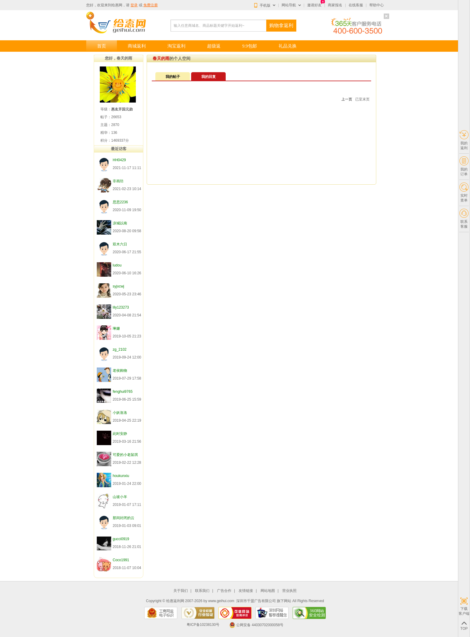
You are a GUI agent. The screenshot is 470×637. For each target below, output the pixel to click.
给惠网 (116, 5)
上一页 (346, 99)
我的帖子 (173, 77)
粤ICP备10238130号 (203, 625)
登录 (134, 5)
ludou (117, 265)
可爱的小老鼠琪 (125, 455)
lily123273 (121, 307)
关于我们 (180, 591)
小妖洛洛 (120, 413)
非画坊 (118, 181)
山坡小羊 (120, 497)
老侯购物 (120, 370)
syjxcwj (118, 286)
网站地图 (268, 591)
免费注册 (150, 5)
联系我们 (202, 591)
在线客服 (356, 5)
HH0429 (119, 160)
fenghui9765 (123, 391)
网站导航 (289, 5)
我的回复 (208, 77)
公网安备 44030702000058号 (256, 625)
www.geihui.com (221, 601)
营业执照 (289, 591)
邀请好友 (314, 5)
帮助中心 (376, 5)
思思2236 (120, 202)
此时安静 (120, 434)
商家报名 (335, 5)
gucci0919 (121, 539)
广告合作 (224, 591)
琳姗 (116, 328)
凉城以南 (120, 223)
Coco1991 (121, 560)
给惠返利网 (175, 601)
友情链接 (246, 591)
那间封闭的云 (123, 518)
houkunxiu (121, 476)
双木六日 (120, 244)
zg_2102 (120, 349)
